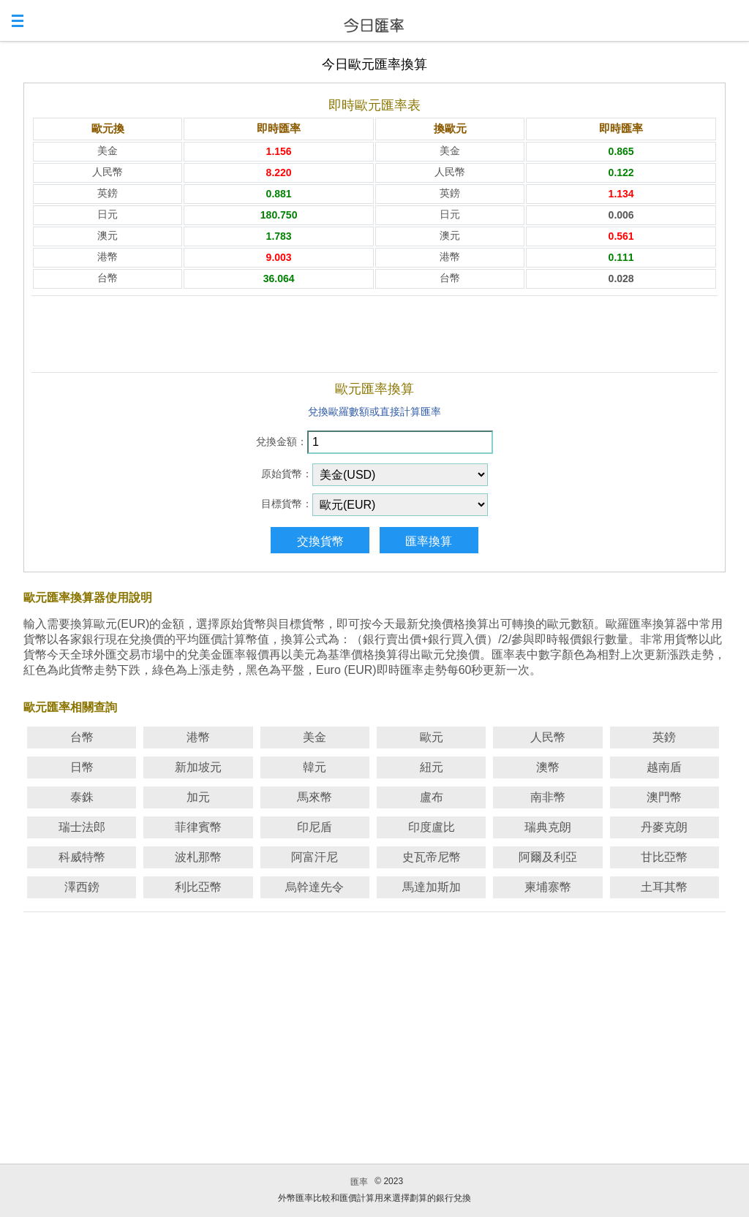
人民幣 (547, 737)
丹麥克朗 (664, 827)
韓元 (314, 767)
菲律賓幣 (198, 827)
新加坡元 (198, 767)
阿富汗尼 (314, 857)
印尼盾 (314, 827)
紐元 (431, 767)
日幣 (82, 767)
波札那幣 (198, 857)
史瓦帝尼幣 (431, 857)
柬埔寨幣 (547, 887)
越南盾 (664, 767)
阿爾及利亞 (548, 857)
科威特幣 (82, 857)
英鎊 (664, 737)
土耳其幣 (664, 887)
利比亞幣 (198, 887)
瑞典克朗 (547, 827)
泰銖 (82, 797)
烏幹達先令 (314, 887)
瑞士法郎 (82, 827)
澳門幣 (664, 797)
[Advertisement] (374, 334)
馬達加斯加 (431, 887)
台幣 (82, 737)
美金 (314, 737)
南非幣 (547, 797)
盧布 (431, 797)
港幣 (198, 737)
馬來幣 (314, 797)
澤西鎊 (81, 887)
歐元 (431, 737)
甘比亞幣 (664, 857)
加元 (198, 797)
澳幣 (548, 767)
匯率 (359, 1182)
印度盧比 (431, 827)
